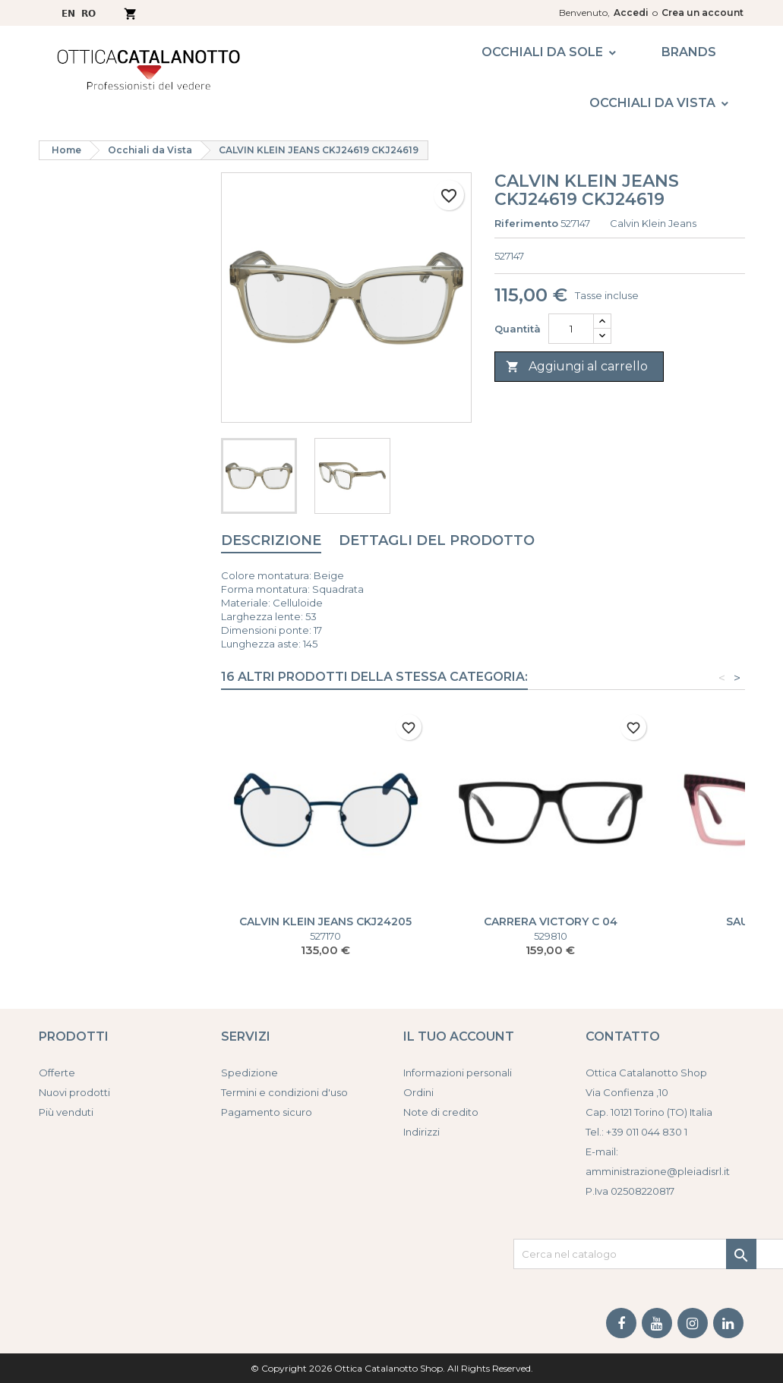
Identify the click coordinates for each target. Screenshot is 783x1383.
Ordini (418, 1092)
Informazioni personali (457, 1072)
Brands (688, 52)
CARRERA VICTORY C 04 (550, 921)
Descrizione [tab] (271, 540)
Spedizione (249, 1072)
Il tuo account (458, 1036)
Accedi (631, 12)
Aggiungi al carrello (577, 367)
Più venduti (66, 1112)
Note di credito (440, 1112)
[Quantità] (571, 328)
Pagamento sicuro (266, 1112)
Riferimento (526, 223)
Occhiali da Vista (652, 103)
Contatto (623, 1036)
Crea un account (702, 12)
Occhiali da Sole (542, 52)
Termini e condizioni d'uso (284, 1092)
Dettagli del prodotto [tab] (437, 540)
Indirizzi (421, 1132)
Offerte (57, 1072)
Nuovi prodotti (74, 1092)
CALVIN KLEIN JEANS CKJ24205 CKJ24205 (325, 927)
